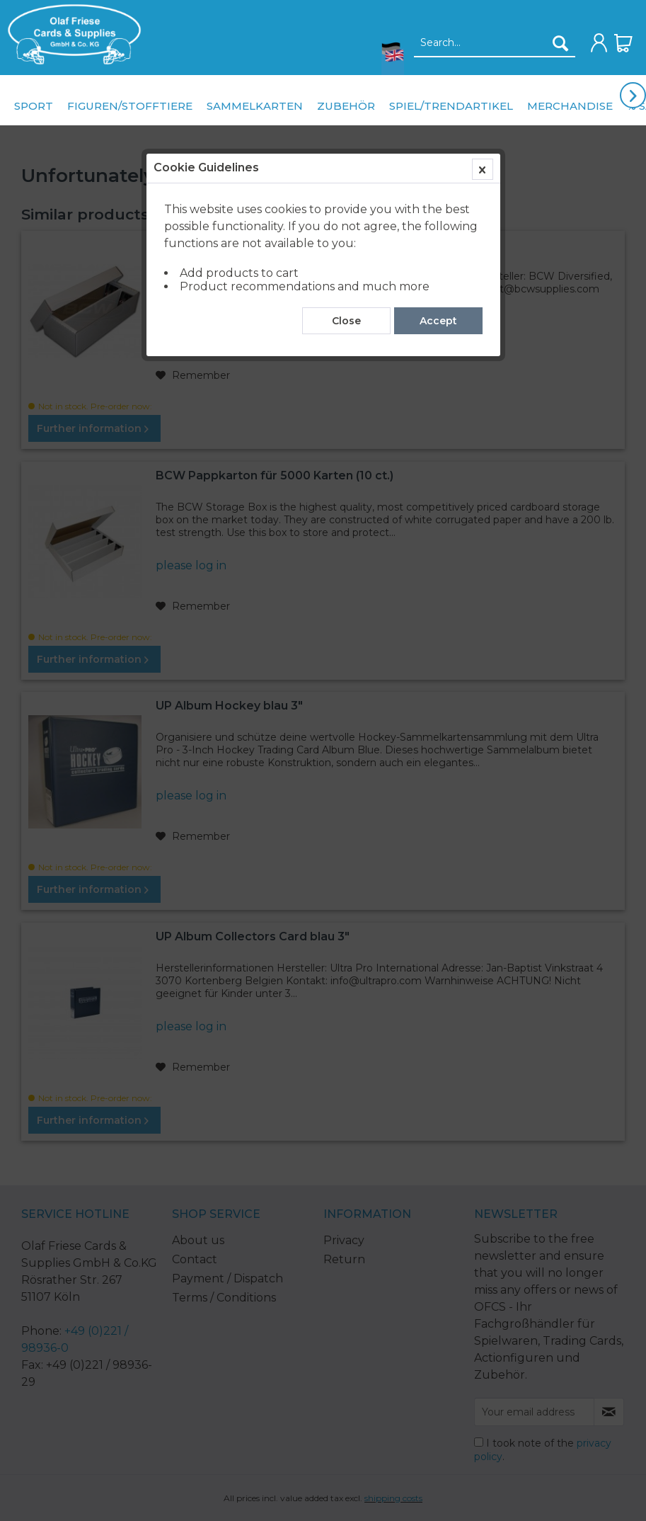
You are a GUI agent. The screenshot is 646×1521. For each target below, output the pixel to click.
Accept (438, 320)
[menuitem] (71, 34)
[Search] (560, 43)
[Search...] (494, 43)
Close (346, 320)
